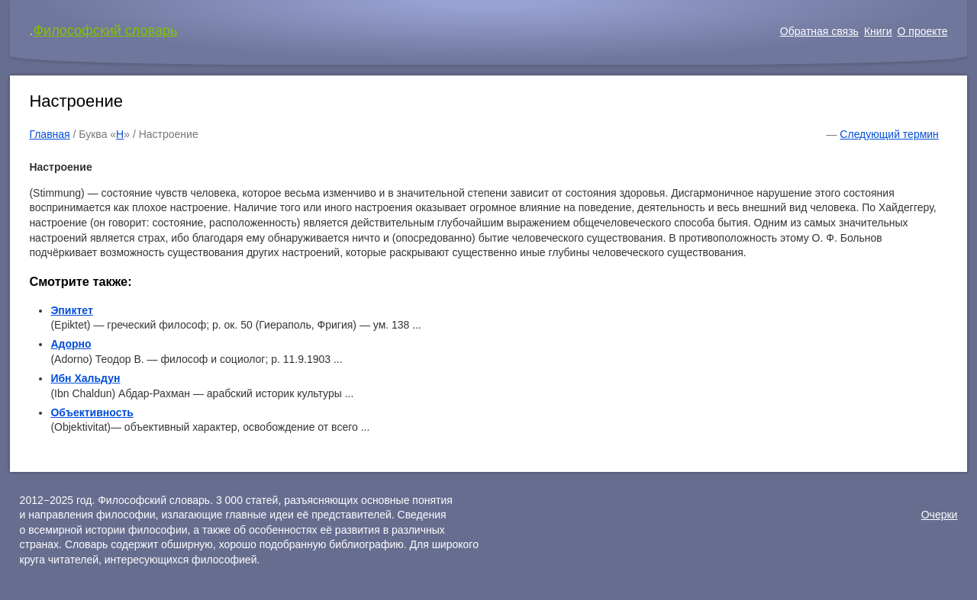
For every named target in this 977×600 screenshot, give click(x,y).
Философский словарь (105, 30)
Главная (49, 134)
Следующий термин (889, 134)
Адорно (70, 344)
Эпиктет (71, 310)
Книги (878, 31)
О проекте (923, 31)
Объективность (92, 412)
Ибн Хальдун (85, 378)
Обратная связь (819, 31)
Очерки (939, 515)
